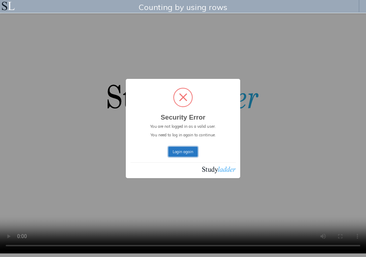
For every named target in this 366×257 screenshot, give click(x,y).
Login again (183, 151)
